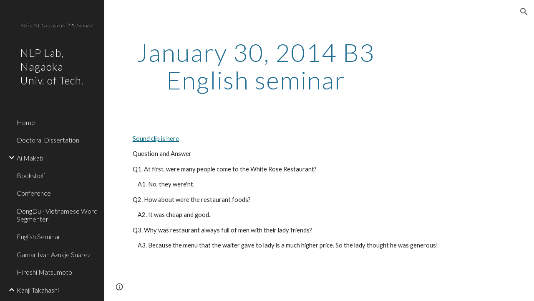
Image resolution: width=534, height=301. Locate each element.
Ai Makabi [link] (31, 158)
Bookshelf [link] (31, 175)
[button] (524, 12)
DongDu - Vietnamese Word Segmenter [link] (57, 215)
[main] (256, 66)
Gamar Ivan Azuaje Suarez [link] (54, 254)
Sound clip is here (156, 138)
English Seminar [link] (38, 236)
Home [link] (26, 122)
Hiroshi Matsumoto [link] (44, 272)
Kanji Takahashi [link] (38, 290)
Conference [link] (34, 193)
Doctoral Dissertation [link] (48, 140)
